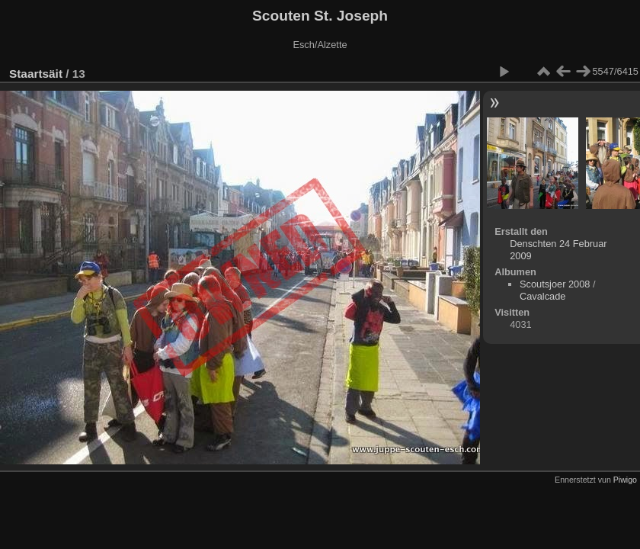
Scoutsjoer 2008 (555, 284)
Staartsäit (35, 73)
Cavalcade (542, 296)
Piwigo (625, 479)
